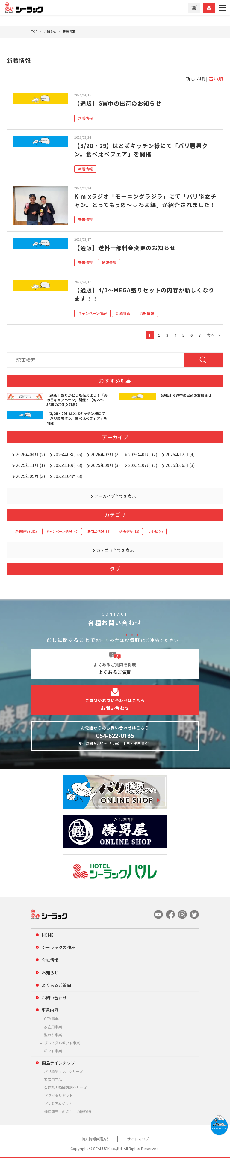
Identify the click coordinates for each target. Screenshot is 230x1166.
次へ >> (213, 343)
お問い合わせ (54, 1005)
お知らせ (50, 980)
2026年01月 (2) (142, 462)
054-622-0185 (115, 743)
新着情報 (85, 118)
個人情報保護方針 (95, 1146)
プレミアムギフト (58, 1110)
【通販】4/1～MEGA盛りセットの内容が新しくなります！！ (145, 301)
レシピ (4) (155, 538)
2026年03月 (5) (67, 462)
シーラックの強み (58, 955)
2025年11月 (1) (30, 473)
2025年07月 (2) (142, 473)
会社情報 (50, 968)
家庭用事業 (53, 1034)
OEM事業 (51, 1026)
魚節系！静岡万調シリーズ (65, 1095)
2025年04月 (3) (67, 484)
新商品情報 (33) (99, 538)
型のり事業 (53, 1042)
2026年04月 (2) (30, 462)
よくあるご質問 (56, 993)
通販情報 (109, 270)
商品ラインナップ (58, 1070)
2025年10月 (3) (67, 473)
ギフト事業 (53, 1058)
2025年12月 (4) (180, 462)
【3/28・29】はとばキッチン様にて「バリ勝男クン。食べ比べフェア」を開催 (145, 149)
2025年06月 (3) (180, 473)
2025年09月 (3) (105, 473)
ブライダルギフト (58, 1103)
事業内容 (50, 1018)
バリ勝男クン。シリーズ (63, 1078)
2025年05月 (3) (30, 484)
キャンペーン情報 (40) (62, 538)
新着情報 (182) (26, 538)
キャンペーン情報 (92, 321)
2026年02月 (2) (105, 462)
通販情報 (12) (129, 538)
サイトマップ (138, 1146)
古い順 (216, 78)
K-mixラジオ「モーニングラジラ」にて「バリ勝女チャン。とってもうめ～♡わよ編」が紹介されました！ (143, 204)
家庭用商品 (53, 1086)
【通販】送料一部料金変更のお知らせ (127, 255)
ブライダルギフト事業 (62, 1050)
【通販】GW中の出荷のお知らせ (120, 103)
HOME (48, 942)
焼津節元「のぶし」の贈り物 (67, 1119)
